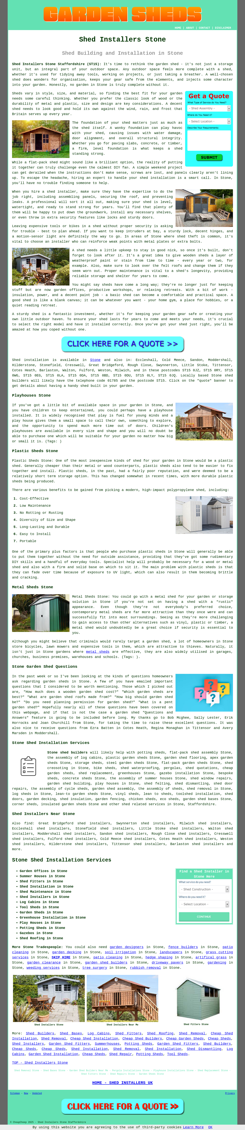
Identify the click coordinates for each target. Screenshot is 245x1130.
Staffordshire (201, 804)
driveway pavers (167, 963)
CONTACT (204, 27)
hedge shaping (158, 957)
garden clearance (44, 963)
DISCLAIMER (223, 27)
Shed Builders (40, 1033)
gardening (217, 963)
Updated (37, 1093)
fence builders (183, 947)
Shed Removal (192, 1033)
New (26, 1093)
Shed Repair (120, 1054)
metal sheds (97, 652)
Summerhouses (107, 1044)
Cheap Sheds (219, 1039)
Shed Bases (71, 1033)
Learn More (193, 1127)
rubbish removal (145, 968)
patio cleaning (107, 957)
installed (21, 415)
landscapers (171, 952)
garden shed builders (106, 963)
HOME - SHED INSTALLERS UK (122, 1082)
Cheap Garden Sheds (185, 1039)
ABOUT (190, 27)
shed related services (143, 804)
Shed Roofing (160, 1033)
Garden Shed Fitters (69, 1044)
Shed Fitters (128, 1033)
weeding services (43, 968)
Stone (95, 360)
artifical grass (211, 957)
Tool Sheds (177, 1054)
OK (210, 1127)
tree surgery (94, 968)
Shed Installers (28, 1044)
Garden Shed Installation (53, 1054)
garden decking (66, 952)
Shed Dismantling (204, 1049)
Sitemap (15, 1093)
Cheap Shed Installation (94, 1039)
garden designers (126, 947)
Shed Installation (89, 1049)
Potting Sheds (138, 1044)
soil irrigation (120, 952)
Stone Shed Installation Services (61, 860)
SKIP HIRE (61, 957)
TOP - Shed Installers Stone (40, 1063)
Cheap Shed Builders (142, 1039)
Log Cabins (98, 1033)
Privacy (230, 1093)
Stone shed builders (67, 752)
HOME (178, 27)
